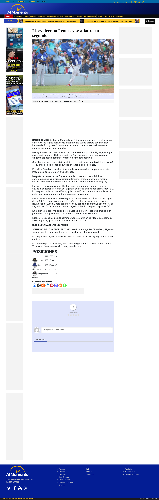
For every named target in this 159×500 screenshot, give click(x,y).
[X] (39, 285)
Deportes (33, 16)
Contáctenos (119, 16)
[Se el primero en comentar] (77, 330)
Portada (62, 469)
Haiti (105, 16)
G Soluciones (153, 498)
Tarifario (111, 16)
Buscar (151, 21)
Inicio (8, 16)
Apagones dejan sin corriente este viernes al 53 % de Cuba (114, 21)
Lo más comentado (90, 16)
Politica (26, 16)
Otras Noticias (18, 16)
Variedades (79, 16)
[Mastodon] (56, 285)
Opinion (99, 16)
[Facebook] (34, 285)
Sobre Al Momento (132, 474)
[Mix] (60, 285)
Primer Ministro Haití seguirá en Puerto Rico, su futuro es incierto (56, 21)
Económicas (41, 16)
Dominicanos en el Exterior (55, 16)
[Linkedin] (47, 285)
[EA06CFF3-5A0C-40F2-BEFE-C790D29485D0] (14, 49)
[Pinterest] (52, 285)
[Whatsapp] (65, 285)
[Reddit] (43, 285)
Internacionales (69, 16)
